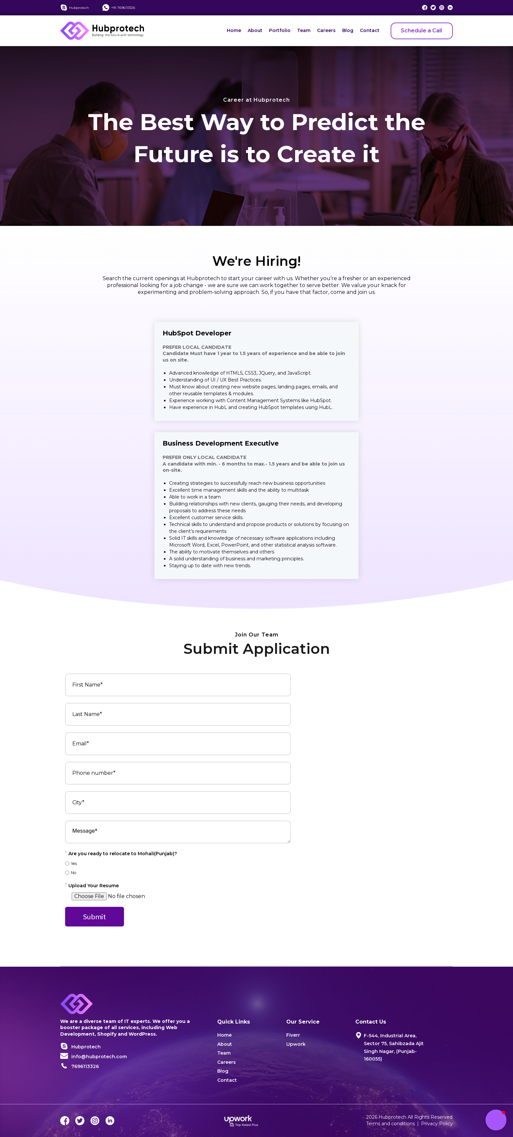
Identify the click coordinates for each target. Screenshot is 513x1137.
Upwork (296, 1044)
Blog (347, 30)
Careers (326, 30)
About (255, 30)
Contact (370, 30)
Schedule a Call (421, 30)
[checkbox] (178, 867)
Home (234, 30)
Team (303, 30)
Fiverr (293, 1035)
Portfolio (280, 30)
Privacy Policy (437, 1124)
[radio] (178, 863)
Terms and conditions (390, 1124)
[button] (496, 1120)
